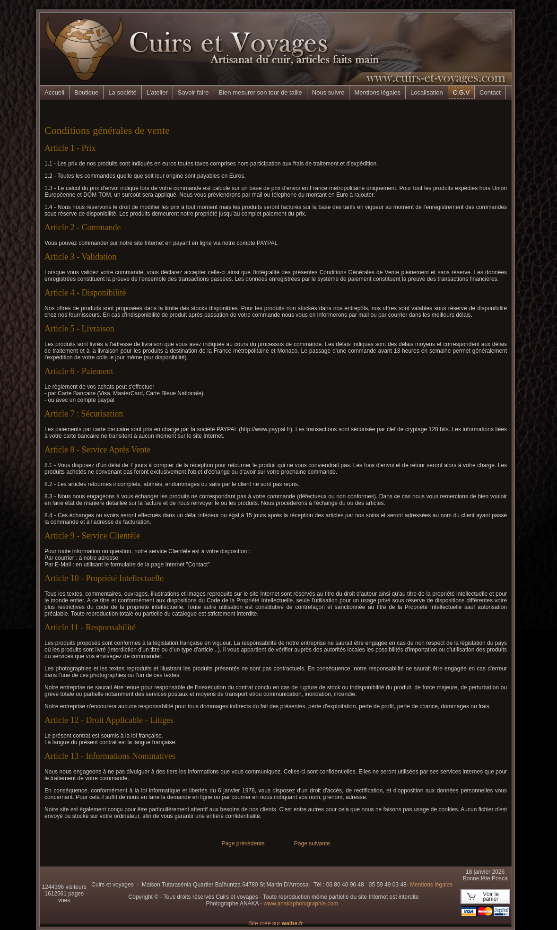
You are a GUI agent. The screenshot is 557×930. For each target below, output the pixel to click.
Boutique (86, 92)
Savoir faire (193, 92)
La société (122, 92)
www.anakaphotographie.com (301, 903)
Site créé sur (275, 923)
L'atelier (157, 92)
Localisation (426, 92)
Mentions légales (377, 92)
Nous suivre (328, 92)
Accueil (54, 92)
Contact (490, 92)
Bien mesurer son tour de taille (260, 92)
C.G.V (461, 92)
